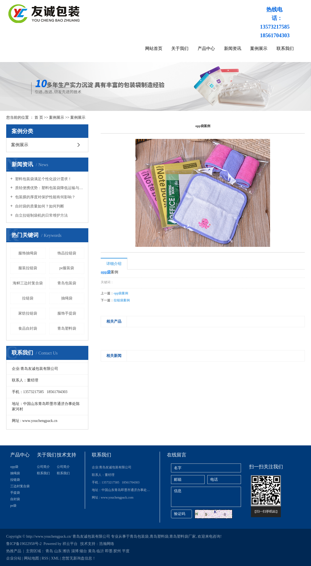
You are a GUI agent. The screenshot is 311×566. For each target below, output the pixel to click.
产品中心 (206, 48)
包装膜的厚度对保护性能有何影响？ (44, 197)
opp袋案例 (121, 293)
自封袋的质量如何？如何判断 (39, 206)
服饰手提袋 (66, 313)
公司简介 (43, 467)
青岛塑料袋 (66, 328)
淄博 (75, 551)
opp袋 (14, 467)
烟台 (83, 551)
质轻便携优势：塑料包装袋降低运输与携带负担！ (49, 188)
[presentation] (104, 333)
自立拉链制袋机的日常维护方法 (41, 215)
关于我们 (179, 48)
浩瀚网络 (106, 544)
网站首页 (153, 48)
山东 (58, 551)
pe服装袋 (66, 268)
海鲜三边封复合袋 (28, 283)
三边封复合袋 (20, 486)
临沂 (100, 551)
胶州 (117, 551)
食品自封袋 (27, 328)
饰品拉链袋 (66, 253)
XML (55, 558)
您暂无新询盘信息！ (79, 558)
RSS (45, 558)
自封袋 (15, 499)
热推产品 (13, 551)
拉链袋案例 (122, 300)
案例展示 (258, 48)
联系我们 (285, 48)
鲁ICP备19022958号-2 (23, 544)
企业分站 (13, 558)
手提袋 (15, 493)
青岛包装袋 (66, 283)
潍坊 (66, 551)
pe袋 (13, 505)
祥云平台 (70, 544)
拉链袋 (27, 298)
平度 (126, 551)
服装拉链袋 (27, 268)
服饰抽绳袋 (27, 253)
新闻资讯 (232, 48)
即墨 (109, 551)
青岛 (49, 551)
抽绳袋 (66, 298)
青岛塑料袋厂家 (182, 536)
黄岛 (92, 551)
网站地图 (31, 558)
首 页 (38, 117)
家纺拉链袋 (27, 313)
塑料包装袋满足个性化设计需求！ (43, 179)
